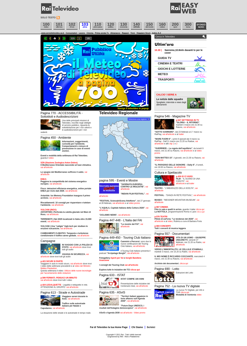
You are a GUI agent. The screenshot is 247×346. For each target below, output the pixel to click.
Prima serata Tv (102, 33)
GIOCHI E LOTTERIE (171, 68)
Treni (132, 33)
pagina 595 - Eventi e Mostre (118, 180)
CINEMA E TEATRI (170, 63)
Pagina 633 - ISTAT (112, 275)
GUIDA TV (164, 58)
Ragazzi (125, 33)
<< (46, 38)
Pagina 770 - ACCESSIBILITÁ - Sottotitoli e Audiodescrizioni (62, 114)
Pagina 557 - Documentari (172, 233)
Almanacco (115, 33)
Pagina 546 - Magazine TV (172, 116)
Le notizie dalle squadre (169, 99)
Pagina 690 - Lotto (167, 269)
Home (55, 38)
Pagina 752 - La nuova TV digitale (177, 286)
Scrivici (151, 327)
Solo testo (48, 17)
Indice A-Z (156, 33)
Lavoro (82, 33)
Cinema (90, 33)
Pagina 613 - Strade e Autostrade (63, 292)
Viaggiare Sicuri (143, 33)
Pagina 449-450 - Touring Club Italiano (125, 237)
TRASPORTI (166, 79)
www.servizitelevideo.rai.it (52, 33)
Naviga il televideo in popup (133, 108)
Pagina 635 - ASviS (112, 292)
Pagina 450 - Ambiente (56, 137)
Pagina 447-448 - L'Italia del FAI (120, 220)
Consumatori (71, 33)
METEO (163, 74)
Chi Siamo (137, 327)
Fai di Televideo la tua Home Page (109, 327)
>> (64, 38)
